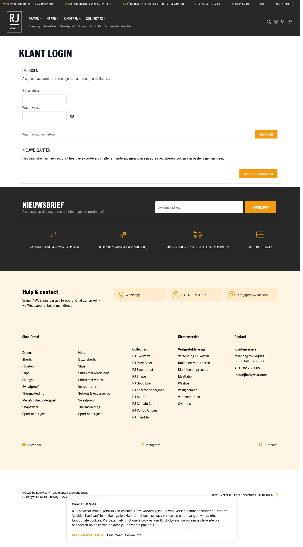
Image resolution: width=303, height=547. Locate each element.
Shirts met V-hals (90, 379)
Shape (82, 26)
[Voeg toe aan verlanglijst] (283, 21)
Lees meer (114, 535)
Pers (237, 495)
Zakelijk (226, 495)
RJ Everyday (141, 356)
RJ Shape (139, 376)
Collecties (139, 349)
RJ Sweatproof (142, 369)
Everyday (34, 26)
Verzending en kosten (193, 356)
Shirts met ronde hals (93, 373)
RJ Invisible (140, 417)
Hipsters (28, 366)
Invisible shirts (88, 386)
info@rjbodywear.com (251, 374)
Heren (82, 352)
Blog (215, 495)
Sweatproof (67, 26)
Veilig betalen (187, 390)
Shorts (27, 359)
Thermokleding (33, 393)
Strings (27, 379)
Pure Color (50, 26)
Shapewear (30, 407)
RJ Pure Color (142, 362)
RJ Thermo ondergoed (148, 390)
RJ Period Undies (144, 410)
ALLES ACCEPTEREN (88, 535)
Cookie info (133, 535)
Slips (25, 373)
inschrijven (260, 207)
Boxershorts (87, 359)
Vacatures (249, 495)
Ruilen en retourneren (194, 362)
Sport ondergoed (34, 413)
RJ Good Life (141, 383)
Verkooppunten (189, 396)
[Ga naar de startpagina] (14, 22)
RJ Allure (138, 396)
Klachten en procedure (194, 369)
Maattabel (185, 376)
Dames (27, 352)
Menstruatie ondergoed (39, 400)
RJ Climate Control (145, 403)
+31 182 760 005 (247, 368)
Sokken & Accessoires (94, 393)
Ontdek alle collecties (118, 26)
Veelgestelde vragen (192, 349)
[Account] (276, 21)
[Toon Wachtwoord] (72, 116)
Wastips (183, 383)
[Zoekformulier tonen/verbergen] (268, 21)
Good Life (95, 26)
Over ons (184, 403)
